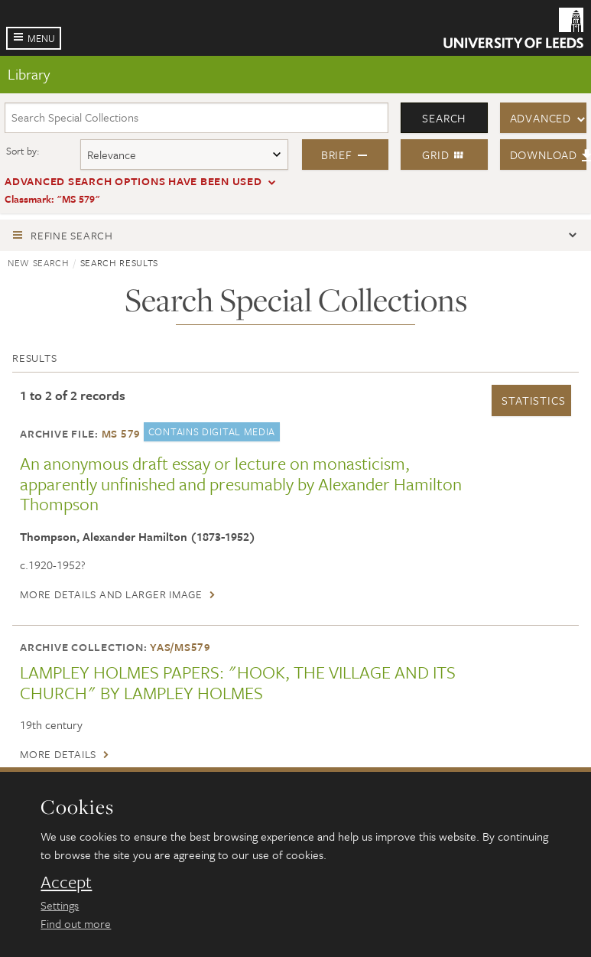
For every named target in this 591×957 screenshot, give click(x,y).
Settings (60, 905)
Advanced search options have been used (133, 181)
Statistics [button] (533, 400)
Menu (41, 38)
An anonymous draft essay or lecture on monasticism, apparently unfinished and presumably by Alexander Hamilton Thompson (241, 483)
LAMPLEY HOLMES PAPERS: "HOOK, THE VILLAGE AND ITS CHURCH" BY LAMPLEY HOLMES (238, 682)
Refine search (72, 235)
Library (29, 73)
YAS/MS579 (180, 647)
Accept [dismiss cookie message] (66, 882)
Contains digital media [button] (211, 431)
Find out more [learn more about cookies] (76, 923)
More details (58, 754)
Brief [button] (345, 154)
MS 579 (121, 433)
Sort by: (23, 150)
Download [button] (548, 154)
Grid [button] (444, 154)
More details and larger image (111, 594)
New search (39, 262)
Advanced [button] (540, 117)
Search (444, 117)
